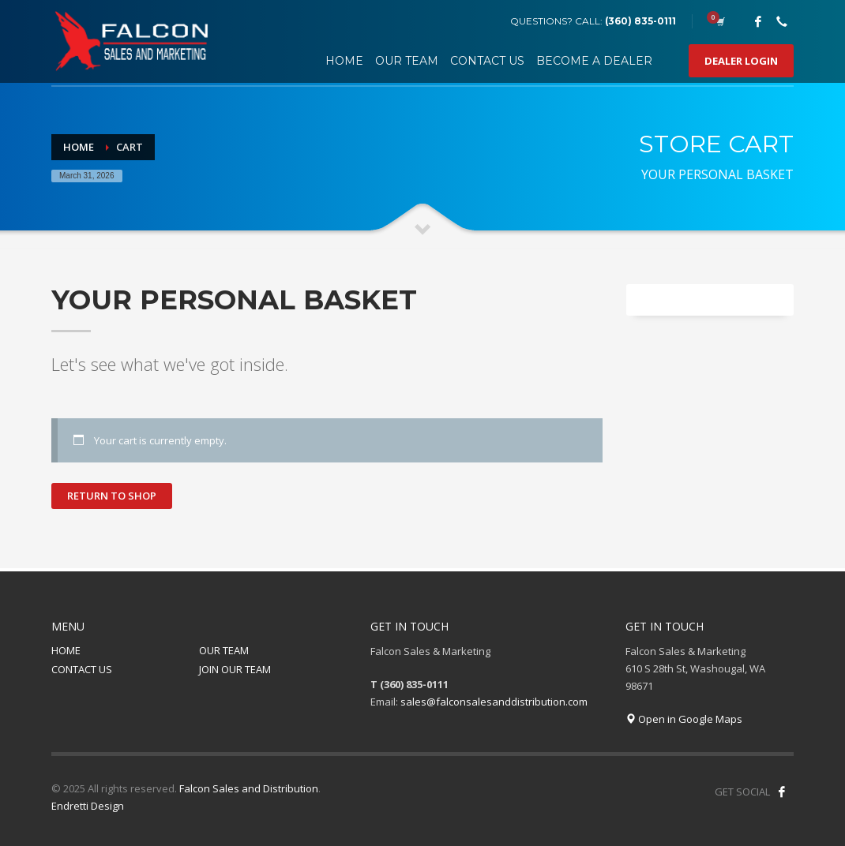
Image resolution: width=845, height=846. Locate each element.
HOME (66, 650)
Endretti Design (87, 806)
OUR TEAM (224, 650)
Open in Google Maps (683, 719)
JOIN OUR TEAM (235, 669)
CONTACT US (81, 669)
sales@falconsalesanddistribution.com (494, 701)
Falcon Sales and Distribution (248, 788)
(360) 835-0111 (640, 21)
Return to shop (111, 496)
